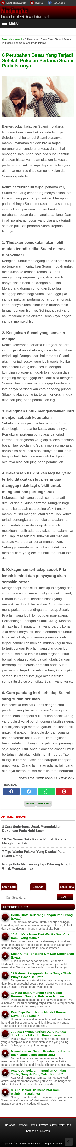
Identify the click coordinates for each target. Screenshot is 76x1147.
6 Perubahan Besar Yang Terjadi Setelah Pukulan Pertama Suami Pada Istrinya (37, 60)
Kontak (39, 2)
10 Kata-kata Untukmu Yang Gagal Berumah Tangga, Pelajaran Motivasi (38, 994)
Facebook (59, 2)
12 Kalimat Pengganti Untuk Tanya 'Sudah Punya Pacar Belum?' (42, 975)
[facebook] (11, 791)
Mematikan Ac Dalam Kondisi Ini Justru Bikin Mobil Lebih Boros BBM (40, 1052)
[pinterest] (64, 791)
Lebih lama (67, 886)
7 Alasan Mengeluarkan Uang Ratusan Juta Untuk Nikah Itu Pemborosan (39, 1033)
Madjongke (14, 11)
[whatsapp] (46, 791)
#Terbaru (44, 803)
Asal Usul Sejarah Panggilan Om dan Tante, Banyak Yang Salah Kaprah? (38, 1072)
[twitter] (29, 791)
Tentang (22, 1124)
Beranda (38, 886)
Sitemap (45, 1130)
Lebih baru (9, 886)
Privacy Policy (47, 1124)
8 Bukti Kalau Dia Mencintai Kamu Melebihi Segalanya (36, 1091)
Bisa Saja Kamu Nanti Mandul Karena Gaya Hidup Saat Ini (39, 1013)
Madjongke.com (16, 2)
